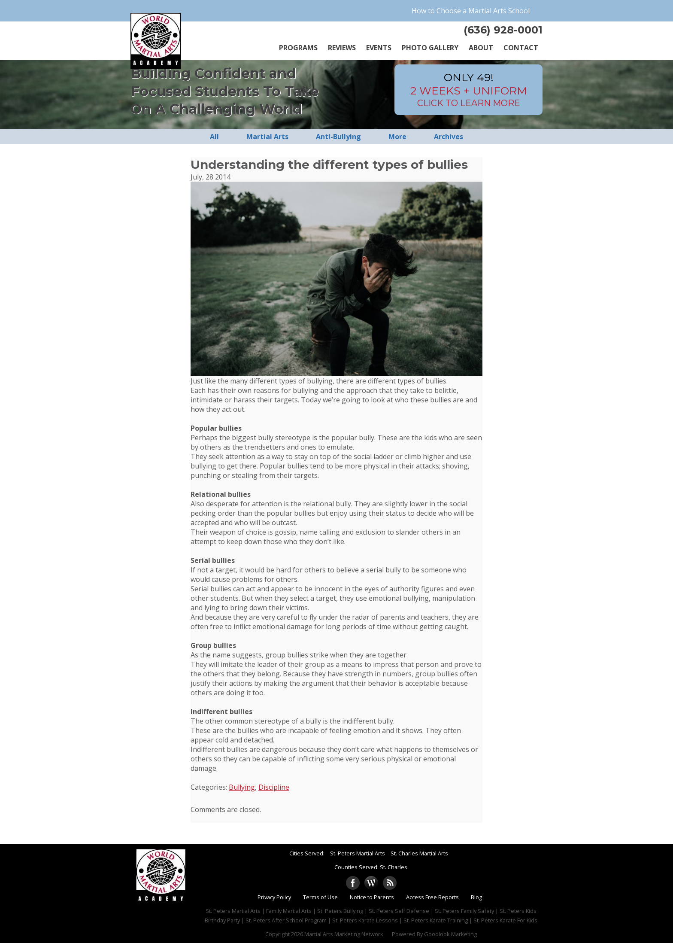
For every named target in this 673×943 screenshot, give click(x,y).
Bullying (242, 787)
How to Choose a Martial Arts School (471, 10)
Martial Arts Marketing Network (343, 934)
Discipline (273, 787)
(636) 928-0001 (503, 30)
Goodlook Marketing (450, 934)
